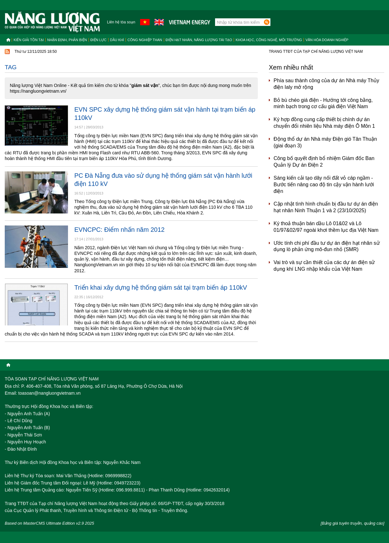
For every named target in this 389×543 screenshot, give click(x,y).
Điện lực (98, 40)
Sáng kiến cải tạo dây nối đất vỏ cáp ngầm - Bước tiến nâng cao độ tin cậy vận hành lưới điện (324, 184)
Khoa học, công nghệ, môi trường (269, 40)
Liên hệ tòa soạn (121, 22)
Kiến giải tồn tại (29, 40)
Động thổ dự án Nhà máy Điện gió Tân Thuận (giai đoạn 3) (325, 142)
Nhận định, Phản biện (67, 40)
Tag (11, 67)
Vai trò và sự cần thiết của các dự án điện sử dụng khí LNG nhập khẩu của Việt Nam (324, 266)
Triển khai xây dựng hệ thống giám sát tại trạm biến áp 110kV (160, 287)
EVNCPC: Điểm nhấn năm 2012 (119, 229)
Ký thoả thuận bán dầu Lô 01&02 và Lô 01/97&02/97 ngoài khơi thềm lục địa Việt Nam (326, 227)
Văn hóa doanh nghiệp (327, 40)
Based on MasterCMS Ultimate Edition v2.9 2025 (49, 523)
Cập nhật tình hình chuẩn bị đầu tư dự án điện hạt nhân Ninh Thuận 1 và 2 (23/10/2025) (326, 207)
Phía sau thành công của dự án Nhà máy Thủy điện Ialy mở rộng (326, 84)
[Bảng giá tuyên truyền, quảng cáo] (352, 523)
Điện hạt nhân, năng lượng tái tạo (199, 40)
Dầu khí (117, 40)
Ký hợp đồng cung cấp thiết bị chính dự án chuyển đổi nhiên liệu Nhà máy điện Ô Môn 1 (324, 123)
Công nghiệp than (144, 40)
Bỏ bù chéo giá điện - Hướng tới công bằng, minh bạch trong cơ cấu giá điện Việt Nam (323, 103)
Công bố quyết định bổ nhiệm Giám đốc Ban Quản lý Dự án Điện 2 (324, 162)
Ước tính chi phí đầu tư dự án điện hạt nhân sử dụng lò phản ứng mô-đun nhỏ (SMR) (327, 246)
